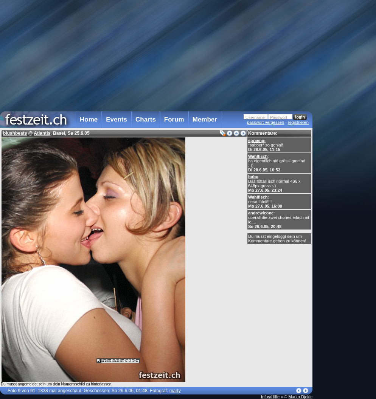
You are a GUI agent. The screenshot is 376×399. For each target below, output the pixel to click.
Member (205, 119)
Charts (145, 119)
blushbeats (15, 133)
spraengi (257, 140)
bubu (253, 176)
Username (255, 117)
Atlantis (42, 133)
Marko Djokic (300, 396)
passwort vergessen (265, 122)
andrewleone (260, 213)
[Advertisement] (345, 152)
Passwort (278, 117)
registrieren (298, 122)
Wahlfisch (258, 156)
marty (175, 390)
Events (116, 119)
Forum (174, 119)
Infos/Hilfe (270, 396)
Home (89, 119)
